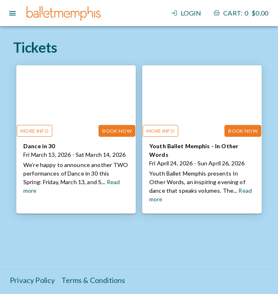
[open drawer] (12, 13)
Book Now (117, 130)
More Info (34, 130)
